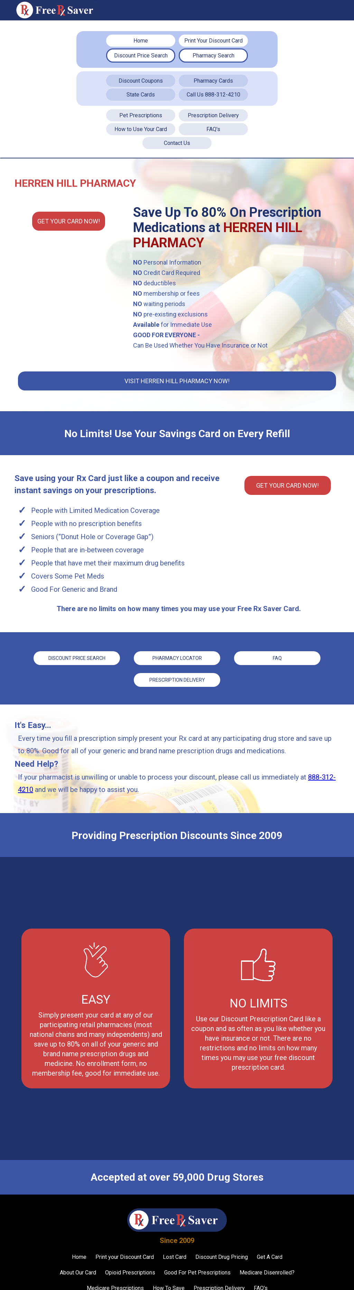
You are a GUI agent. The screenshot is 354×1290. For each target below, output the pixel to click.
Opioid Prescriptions (130, 1267)
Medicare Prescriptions (115, 1283)
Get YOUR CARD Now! (68, 221)
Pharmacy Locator (177, 657)
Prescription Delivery (213, 115)
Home (140, 40)
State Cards (141, 94)
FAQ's (213, 129)
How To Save (169, 1283)
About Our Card (78, 1267)
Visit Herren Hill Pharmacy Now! (177, 381)
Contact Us (177, 143)
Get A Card (269, 1251)
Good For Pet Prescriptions (197, 1267)
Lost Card (174, 1251)
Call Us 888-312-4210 (213, 94)
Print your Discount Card (124, 1251)
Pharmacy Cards (213, 80)
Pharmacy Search (213, 55)
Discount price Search (76, 657)
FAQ (277, 657)
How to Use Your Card (140, 129)
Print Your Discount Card (213, 40)
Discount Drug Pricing (221, 1251)
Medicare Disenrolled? (267, 1267)
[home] (58, 10)
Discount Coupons (141, 80)
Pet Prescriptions (140, 115)
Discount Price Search (141, 55)
